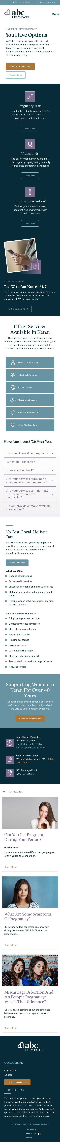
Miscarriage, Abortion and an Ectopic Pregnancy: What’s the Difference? (28, 997)
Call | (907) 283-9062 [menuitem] (21, 2)
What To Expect (17, 562)
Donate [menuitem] (8, 1074)
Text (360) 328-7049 (30, 309)
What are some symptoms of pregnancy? (28, 916)
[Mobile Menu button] (53, 13)
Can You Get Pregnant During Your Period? (24, 837)
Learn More (30, 128)
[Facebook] (39, 1134)
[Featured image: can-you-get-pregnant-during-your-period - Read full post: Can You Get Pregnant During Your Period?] (30, 813)
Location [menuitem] (28, 1138)
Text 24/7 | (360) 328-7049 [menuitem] (44, 2)
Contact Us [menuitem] (10, 1070)
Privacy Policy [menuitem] (30, 1129)
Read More (10, 867)
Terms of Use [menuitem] (30, 1133)
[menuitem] (17, 1082)
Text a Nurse (15, 75)
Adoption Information (23, 375)
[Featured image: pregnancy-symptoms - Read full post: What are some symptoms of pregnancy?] (30, 892)
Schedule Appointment (20, 66)
